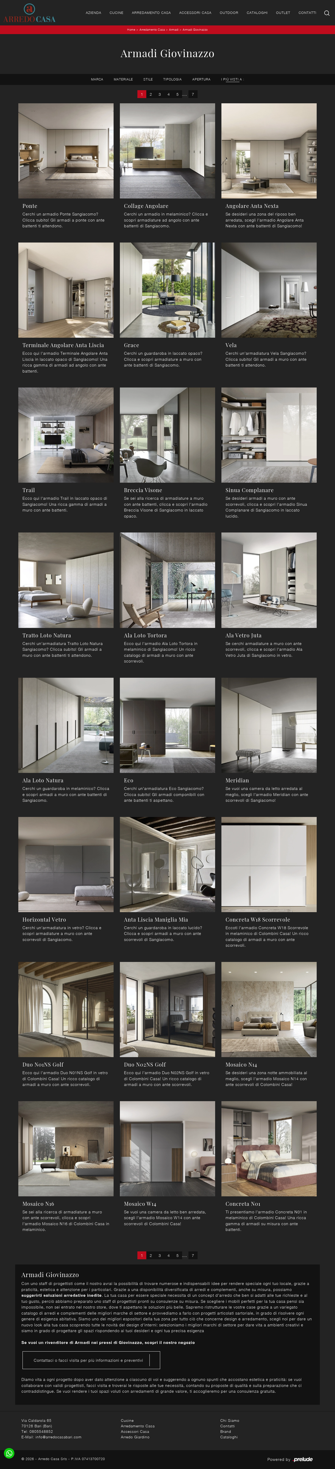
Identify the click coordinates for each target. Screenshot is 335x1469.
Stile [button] (148, 79)
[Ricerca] (327, 12)
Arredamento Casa (151, 12)
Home (131, 29)
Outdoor (229, 12)
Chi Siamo (229, 1420)
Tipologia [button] (172, 79)
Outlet (283, 12)
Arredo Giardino (135, 1437)
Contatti (307, 12)
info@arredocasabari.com (59, 1437)
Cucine (117, 12)
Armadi (173, 29)
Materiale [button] (123, 79)
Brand (225, 1431)
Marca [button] (97, 79)
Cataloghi (257, 12)
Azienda (93, 12)
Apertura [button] (201, 79)
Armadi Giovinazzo (195, 29)
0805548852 (41, 1431)
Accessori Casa (195, 12)
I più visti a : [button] (232, 79)
